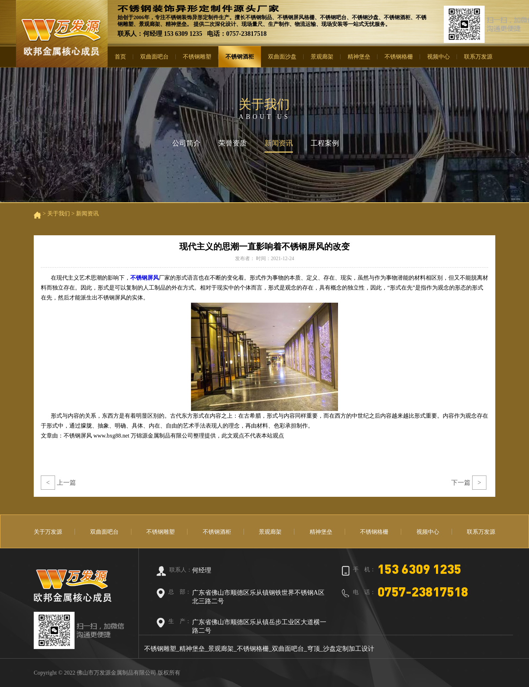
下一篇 (468, 483)
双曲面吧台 (154, 57)
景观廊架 (322, 57)
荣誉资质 (232, 143)
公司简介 (186, 143)
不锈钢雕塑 (197, 57)
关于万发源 (48, 532)
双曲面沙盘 (282, 57)
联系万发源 (478, 57)
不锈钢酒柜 (239, 57)
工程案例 (325, 143)
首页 (120, 57)
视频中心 (438, 57)
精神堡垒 (359, 57)
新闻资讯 (278, 143)
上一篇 (58, 483)
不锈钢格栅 (399, 57)
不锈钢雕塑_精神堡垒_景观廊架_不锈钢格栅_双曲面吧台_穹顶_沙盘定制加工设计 (259, 648)
